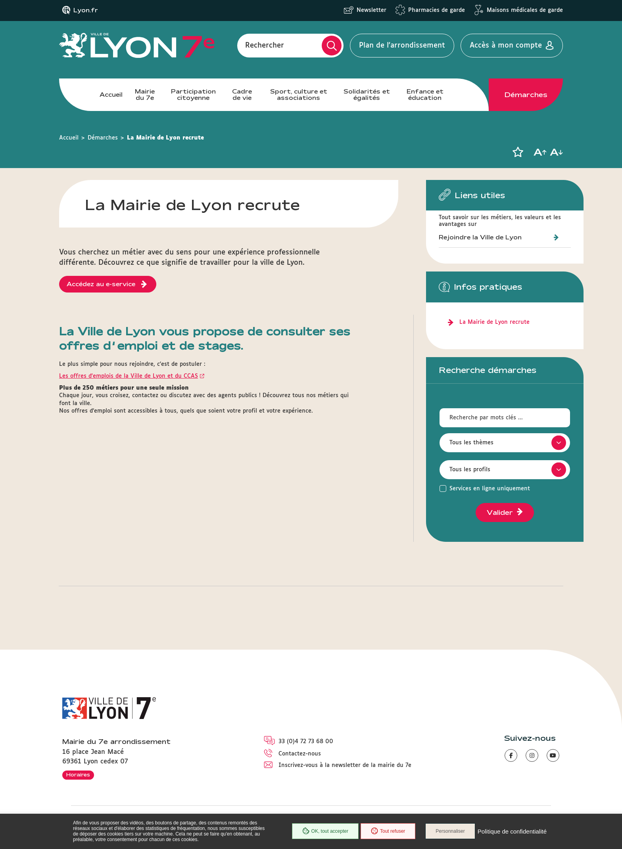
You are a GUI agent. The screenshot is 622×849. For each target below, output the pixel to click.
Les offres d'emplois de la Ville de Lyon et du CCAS (128, 376)
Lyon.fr (85, 10)
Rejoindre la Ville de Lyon (480, 237)
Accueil (111, 94)
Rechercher (264, 45)
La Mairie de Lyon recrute (494, 322)
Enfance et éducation (425, 94)
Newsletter (371, 10)
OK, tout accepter (325, 831)
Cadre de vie (242, 94)
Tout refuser (388, 831)
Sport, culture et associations (298, 94)
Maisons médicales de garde (525, 10)
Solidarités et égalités (367, 94)
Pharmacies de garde (436, 10)
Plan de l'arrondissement (402, 45)
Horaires (78, 774)
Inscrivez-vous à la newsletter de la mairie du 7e (344, 765)
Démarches (526, 94)
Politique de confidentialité (512, 831)
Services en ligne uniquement (489, 488)
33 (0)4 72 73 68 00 (305, 741)
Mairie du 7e (145, 94)
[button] (518, 152)
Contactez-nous (299, 754)
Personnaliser (450, 831)
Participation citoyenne (193, 94)
